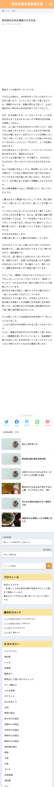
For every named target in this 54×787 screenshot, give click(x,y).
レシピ (7, 662)
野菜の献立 (9, 712)
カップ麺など (10, 684)
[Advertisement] (27, 58)
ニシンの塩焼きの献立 (12, 619)
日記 (17, 432)
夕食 (6, 757)
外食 (6, 763)
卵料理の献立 (10, 746)
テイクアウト (10, 651)
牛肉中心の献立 (11, 729)
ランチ (7, 769)
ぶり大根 (7, 628)
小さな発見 (9, 690)
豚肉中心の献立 (11, 741)
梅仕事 (7, 656)
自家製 (7, 668)
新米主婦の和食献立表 (27, 4)
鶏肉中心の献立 (11, 735)
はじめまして (10, 701)
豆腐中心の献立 (11, 724)
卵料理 (7, 780)
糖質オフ (8, 673)
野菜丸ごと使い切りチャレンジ (19, 679)
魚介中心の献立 (11, 718)
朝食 (6, 752)
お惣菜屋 (8, 774)
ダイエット (9, 696)
